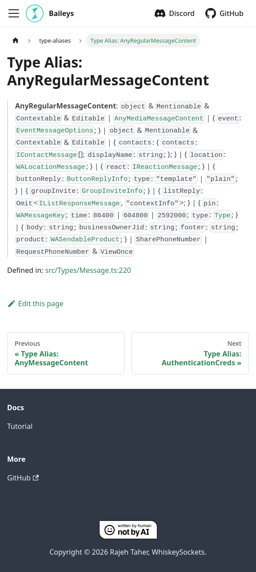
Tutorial (19, 426)
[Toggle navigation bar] (13, 13)
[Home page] (15, 41)
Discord (182, 13)
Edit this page (35, 303)
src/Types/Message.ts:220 (88, 270)
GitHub (232, 13)
